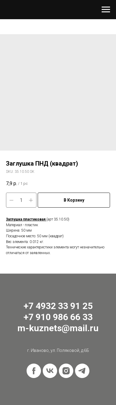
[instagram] (66, 371)
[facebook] (34, 371)
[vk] (50, 371)
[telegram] (82, 371)
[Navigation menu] (106, 10)
